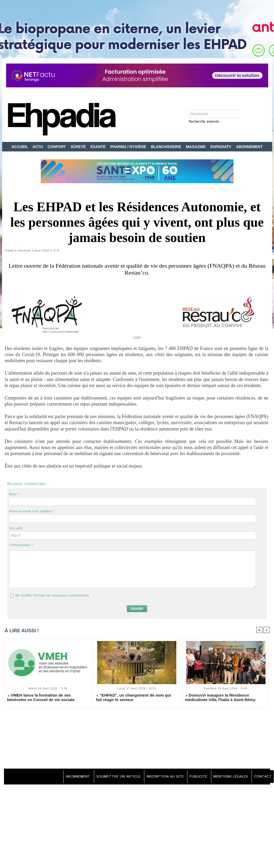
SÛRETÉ (79, 147)
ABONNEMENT (249, 147)
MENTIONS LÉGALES (230, 776)
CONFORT (57, 147)
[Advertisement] (137, 739)
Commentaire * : (22, 545)
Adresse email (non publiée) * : (33, 511)
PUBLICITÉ (196, 776)
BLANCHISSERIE (166, 147)
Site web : (16, 528)
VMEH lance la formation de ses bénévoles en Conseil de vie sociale (41, 697)
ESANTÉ (99, 147)
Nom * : (15, 494)
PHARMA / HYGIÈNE (128, 147)
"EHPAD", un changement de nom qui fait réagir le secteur (133, 697)
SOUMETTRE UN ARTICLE (114, 776)
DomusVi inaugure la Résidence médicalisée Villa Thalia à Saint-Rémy (220, 697)
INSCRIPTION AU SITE (161, 776)
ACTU (38, 147)
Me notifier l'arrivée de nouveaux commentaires (52, 595)
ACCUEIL (20, 147)
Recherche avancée (204, 121)
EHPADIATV (221, 147)
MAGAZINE (196, 147)
